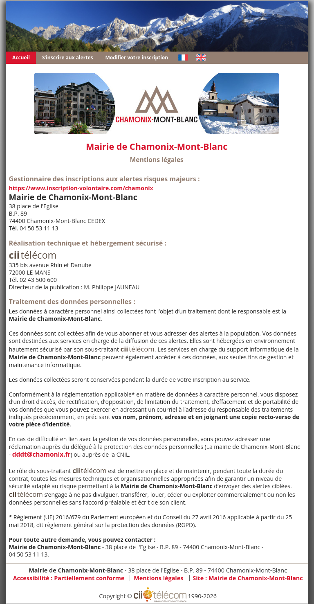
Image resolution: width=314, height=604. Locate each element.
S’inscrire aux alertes (67, 57)
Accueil (21, 57)
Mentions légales (158, 578)
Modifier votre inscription (136, 57)
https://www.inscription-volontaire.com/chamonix (81, 188)
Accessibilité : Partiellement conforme (69, 578)
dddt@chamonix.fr (41, 454)
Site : (248, 578)
